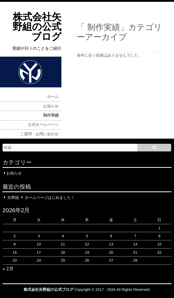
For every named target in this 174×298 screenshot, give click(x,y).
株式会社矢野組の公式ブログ (37, 27)
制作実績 (51, 115)
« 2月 (8, 268)
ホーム (53, 97)
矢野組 (13, 197)
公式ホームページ (43, 124)
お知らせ (51, 106)
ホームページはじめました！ (50, 197)
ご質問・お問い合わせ (39, 134)
